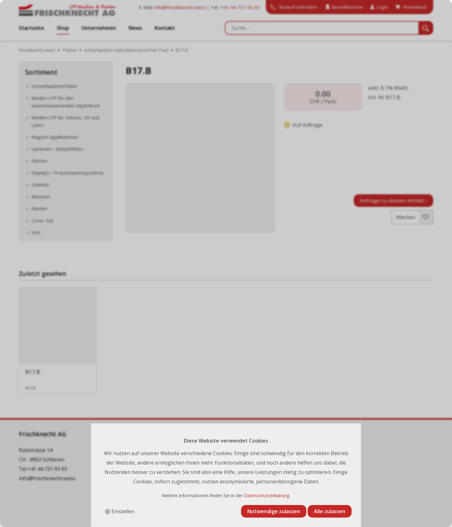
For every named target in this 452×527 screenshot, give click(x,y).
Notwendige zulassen (273, 511)
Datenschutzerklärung (266, 495)
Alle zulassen (329, 511)
